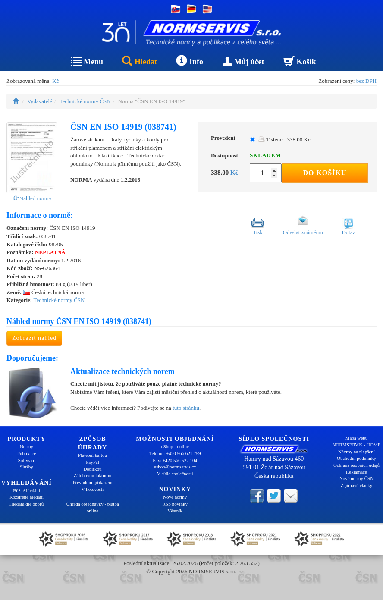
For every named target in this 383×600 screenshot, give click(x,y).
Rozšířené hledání (26, 496)
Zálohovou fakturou (93, 475)
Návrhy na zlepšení (356, 451)
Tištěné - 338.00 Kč (284, 139)
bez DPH (366, 81)
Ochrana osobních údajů (356, 465)
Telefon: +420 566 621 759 (175, 453)
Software (26, 460)
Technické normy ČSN (85, 101)
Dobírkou (92, 468)
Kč (55, 81)
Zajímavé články (357, 485)
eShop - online (175, 446)
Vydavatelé (39, 101)
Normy (26, 446)
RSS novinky (175, 503)
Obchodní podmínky (356, 458)
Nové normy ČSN (356, 478)
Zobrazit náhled (34, 338)
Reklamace (356, 471)
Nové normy (175, 496)
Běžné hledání (26, 490)
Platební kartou (92, 455)
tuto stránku (186, 408)
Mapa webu (356, 437)
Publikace (26, 453)
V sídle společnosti (175, 473)
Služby (26, 466)
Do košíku (324, 172)
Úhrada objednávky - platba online (92, 507)
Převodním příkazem (93, 482)
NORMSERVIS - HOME (357, 444)
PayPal (92, 462)
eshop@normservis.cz (175, 466)
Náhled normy (32, 198)
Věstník (175, 510)
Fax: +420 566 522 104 (175, 460)
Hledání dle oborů (26, 503)
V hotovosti (93, 489)
